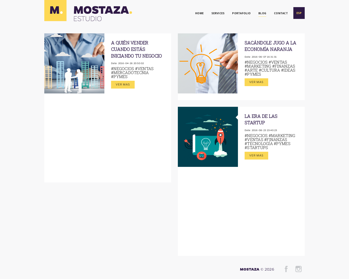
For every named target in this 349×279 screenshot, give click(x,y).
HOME (199, 13)
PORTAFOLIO (241, 13)
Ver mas (123, 84)
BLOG (262, 13)
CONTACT (281, 13)
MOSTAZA (250, 269)
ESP (299, 13)
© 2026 (267, 269)
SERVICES (217, 13)
